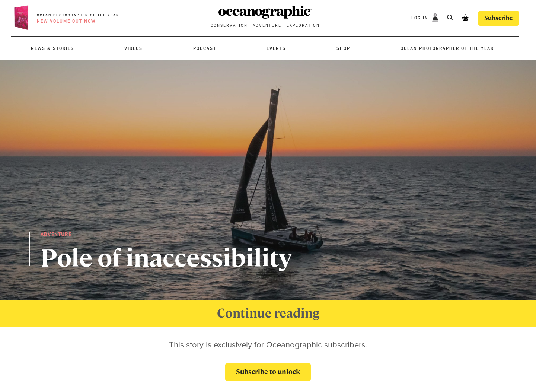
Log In (420, 18)
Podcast (204, 48)
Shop (343, 48)
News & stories (52, 48)
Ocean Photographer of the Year (78, 15)
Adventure (267, 25)
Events (276, 48)
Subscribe (498, 18)
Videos (133, 48)
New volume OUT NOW (66, 21)
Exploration (303, 25)
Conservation (229, 25)
